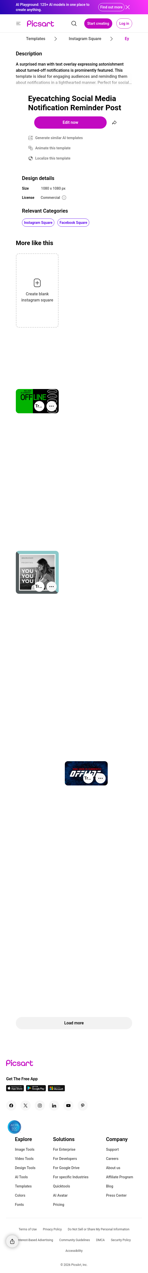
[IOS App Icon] (15, 1089)
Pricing (58, 1205)
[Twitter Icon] (25, 1105)
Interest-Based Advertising (35, 1240)
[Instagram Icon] (40, 1105)
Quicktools (61, 1186)
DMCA (100, 1240)
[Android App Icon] (36, 1089)
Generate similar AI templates (59, 138)
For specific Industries (71, 1177)
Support (112, 1149)
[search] (74, 23)
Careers (112, 1159)
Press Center (116, 1195)
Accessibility (73, 1251)
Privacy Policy (52, 1229)
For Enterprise (64, 1149)
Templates (23, 1186)
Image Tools (24, 1149)
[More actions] (51, 406)
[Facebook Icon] (11, 1105)
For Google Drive (66, 1168)
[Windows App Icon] (56, 1089)
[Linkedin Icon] (54, 1105)
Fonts (19, 1205)
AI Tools (21, 1177)
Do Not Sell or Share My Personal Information (98, 1229)
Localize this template (52, 158)
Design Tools (25, 1168)
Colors (20, 1195)
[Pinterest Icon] (83, 1105)
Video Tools (24, 1159)
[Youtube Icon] (68, 1105)
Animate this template (53, 148)
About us (113, 1168)
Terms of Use (28, 1229)
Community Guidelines (74, 1240)
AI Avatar (60, 1195)
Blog (109, 1186)
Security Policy (121, 1240)
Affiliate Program (119, 1177)
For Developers (65, 1159)
